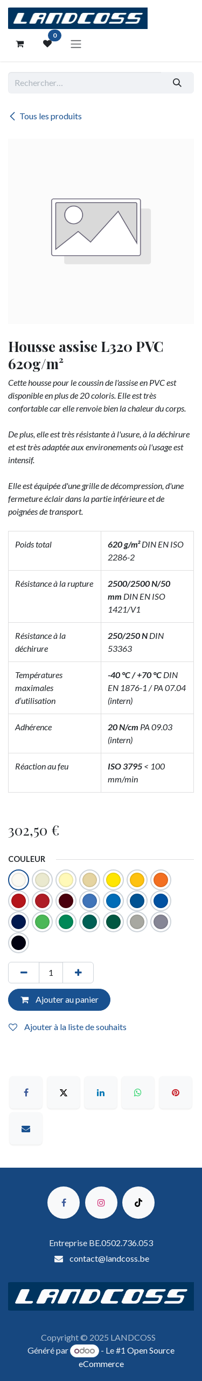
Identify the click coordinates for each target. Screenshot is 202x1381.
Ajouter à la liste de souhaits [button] (68, 1027)
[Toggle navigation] (76, 43)
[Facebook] (26, 1092)
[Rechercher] (177, 82)
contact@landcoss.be (109, 1258)
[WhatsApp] (138, 1092)
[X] (63, 1092)
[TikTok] (138, 1202)
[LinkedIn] (101, 1092)
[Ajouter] (78, 972)
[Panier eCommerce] (19, 43)
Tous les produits (45, 116)
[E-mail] (26, 1128)
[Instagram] (101, 1202)
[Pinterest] (175, 1092)
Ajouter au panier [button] (59, 999)
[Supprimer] (23, 972)
